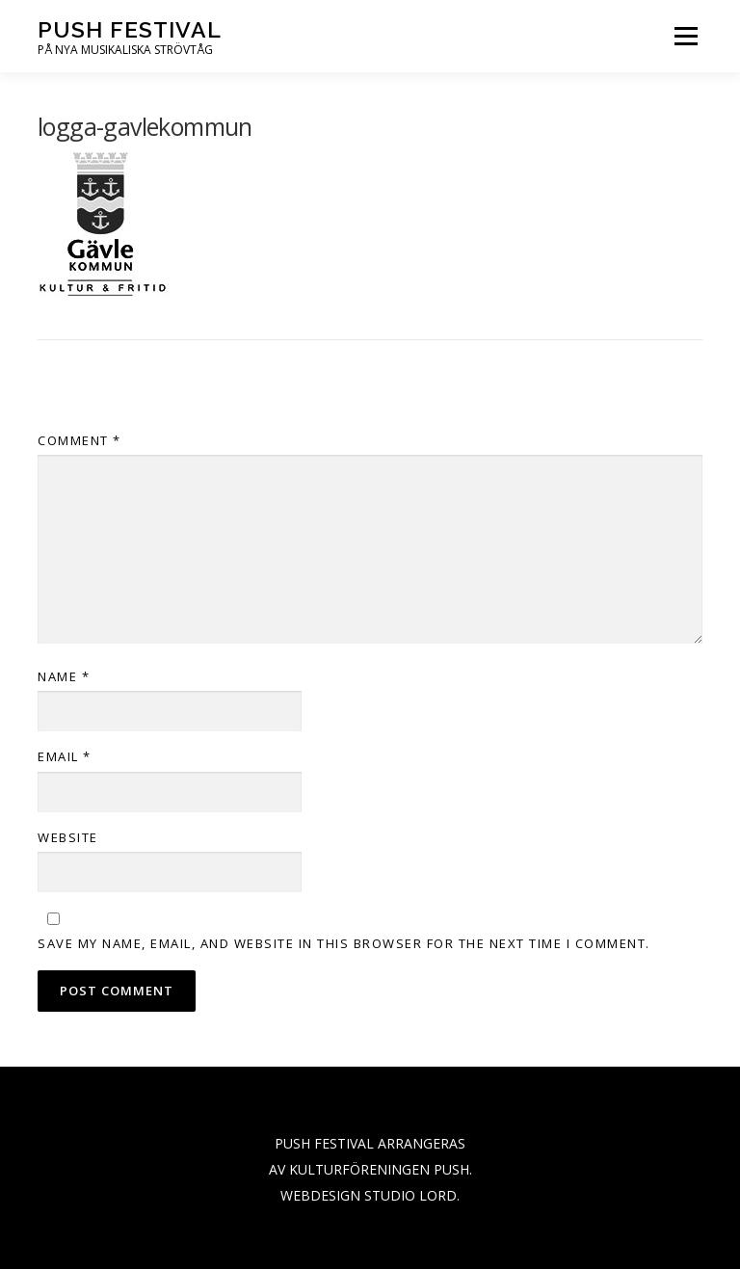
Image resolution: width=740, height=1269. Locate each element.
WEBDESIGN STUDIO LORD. (370, 1195)
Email (65, 756)
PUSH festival (130, 29)
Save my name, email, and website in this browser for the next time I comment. (344, 943)
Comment (79, 440)
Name (64, 676)
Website (68, 837)
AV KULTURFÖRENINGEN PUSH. (370, 1169)
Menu (685, 35)
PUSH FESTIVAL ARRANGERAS (370, 1143)
